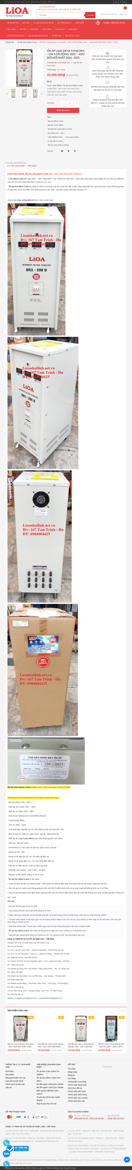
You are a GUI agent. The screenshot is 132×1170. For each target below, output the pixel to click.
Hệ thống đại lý (64, 23)
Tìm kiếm (72, 1069)
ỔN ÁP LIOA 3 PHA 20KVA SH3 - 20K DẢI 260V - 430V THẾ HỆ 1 (111, 1046)
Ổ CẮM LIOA (62, 1160)
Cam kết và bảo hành (14, 1081)
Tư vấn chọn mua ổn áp (43, 23)
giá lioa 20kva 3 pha (55, 121)
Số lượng (50, 103)
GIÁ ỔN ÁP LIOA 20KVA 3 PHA (60, 129)
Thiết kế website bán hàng (57, 1168)
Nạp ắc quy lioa (72, 36)
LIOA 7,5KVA (84, 1160)
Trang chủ (13, 23)
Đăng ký (113, 14)
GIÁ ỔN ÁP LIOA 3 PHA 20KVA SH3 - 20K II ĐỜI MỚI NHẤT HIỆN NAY (50, 1046)
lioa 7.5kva (47, 29)
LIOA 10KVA (96, 1160)
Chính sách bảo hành (77, 1091)
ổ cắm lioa (56, 36)
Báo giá (52, 2)
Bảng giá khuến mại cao (15, 1078)
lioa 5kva (34, 29)
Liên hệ (8, 1087)
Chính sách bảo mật (76, 1101)
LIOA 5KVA (73, 1160)
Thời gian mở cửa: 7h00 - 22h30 (17, 2)
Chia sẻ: (50, 151)
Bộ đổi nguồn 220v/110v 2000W (50, 1087)
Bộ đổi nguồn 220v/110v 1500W (50, 1084)
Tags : (49, 117)
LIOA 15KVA (108, 1160)
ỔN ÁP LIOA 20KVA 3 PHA (58, 145)
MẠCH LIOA (51, 1160)
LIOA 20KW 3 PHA (55, 137)
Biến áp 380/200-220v (15, 36)
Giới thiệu (9, 1071)
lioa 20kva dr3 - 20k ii (56, 133)
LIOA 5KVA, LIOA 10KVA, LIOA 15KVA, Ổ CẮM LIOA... (59, 9)
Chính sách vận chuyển (78, 1098)
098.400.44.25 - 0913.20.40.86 (89, 1118)
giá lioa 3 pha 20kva (55, 125)
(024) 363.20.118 (116, 1118)
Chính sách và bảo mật (15, 1084)
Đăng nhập (104, 14)
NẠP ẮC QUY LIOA (24, 1163)
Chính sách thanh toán (77, 1085)
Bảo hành (11, 29)
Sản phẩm (79, 23)
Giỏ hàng (72, 1078)
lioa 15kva (72, 29)
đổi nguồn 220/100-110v (38, 36)
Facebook (107, 1067)
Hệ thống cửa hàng (39, 2)
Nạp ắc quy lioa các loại (47, 1104)
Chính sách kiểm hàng (77, 1095)
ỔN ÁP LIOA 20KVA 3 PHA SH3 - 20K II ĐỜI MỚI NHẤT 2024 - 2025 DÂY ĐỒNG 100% (20, 1046)
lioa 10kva (60, 29)
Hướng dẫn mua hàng (77, 1082)
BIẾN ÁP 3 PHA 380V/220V (33, 1160)
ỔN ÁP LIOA (16, 1160)
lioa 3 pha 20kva (72, 137)
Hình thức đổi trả (75, 1088)
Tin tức (23, 29)
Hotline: (114, 23)
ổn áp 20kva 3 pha (55, 141)
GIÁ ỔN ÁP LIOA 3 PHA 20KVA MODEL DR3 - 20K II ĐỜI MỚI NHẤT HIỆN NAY (81, 1046)
